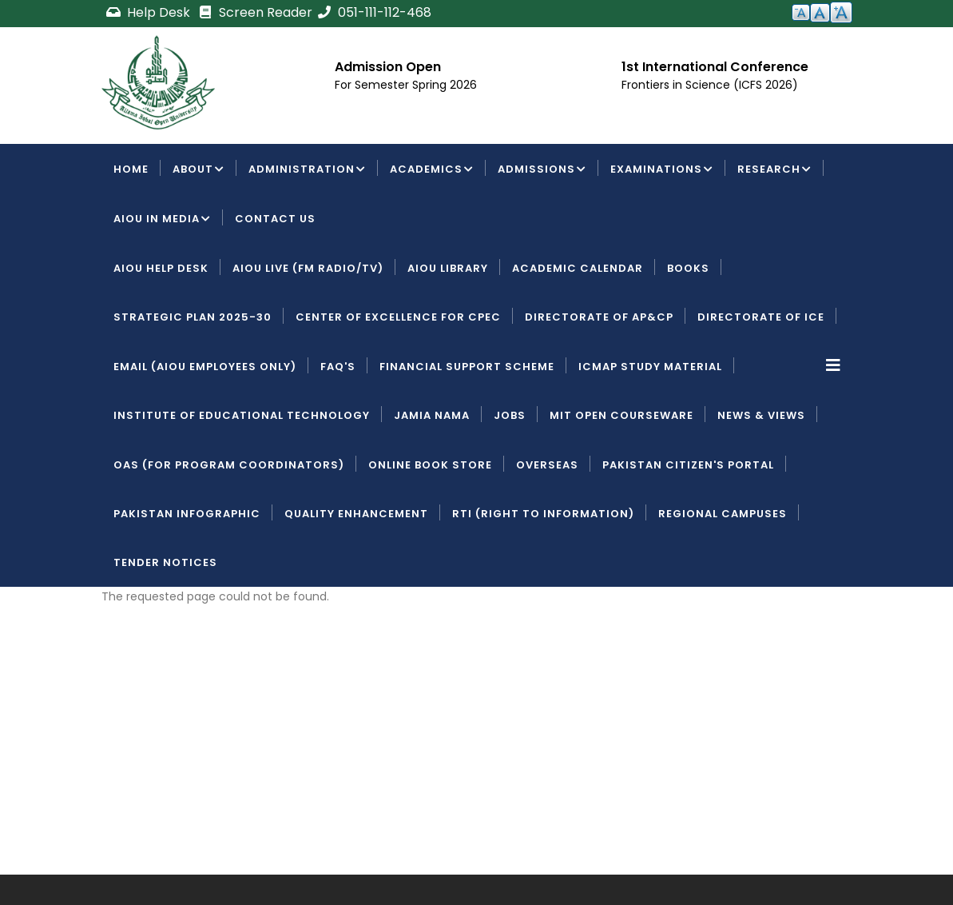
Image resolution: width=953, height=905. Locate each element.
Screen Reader (254, 12)
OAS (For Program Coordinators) (228, 464)
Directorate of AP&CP (599, 317)
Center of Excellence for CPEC (398, 317)
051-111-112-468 (373, 12)
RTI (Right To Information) (543, 513)
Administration (307, 170)
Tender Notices (165, 562)
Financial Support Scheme (466, 366)
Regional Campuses (722, 513)
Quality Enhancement (356, 513)
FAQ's (337, 366)
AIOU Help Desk (160, 268)
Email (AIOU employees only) (204, 366)
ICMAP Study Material (650, 366)
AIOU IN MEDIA (162, 220)
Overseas (547, 464)
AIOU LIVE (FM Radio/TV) (307, 268)
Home (131, 169)
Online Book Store (430, 464)
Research (774, 170)
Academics (432, 170)
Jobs (510, 415)
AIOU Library (447, 268)
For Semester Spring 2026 (406, 85)
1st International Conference (714, 67)
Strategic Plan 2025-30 (192, 317)
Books (688, 268)
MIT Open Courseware (621, 415)
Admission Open (388, 67)
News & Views (761, 415)
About (198, 170)
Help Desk (149, 12)
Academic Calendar (577, 268)
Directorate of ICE (760, 317)
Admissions (542, 170)
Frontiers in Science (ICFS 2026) (709, 85)
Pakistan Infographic (186, 513)
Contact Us (275, 218)
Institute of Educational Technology (241, 415)
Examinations (661, 170)
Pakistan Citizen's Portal (688, 464)
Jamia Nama (432, 415)
